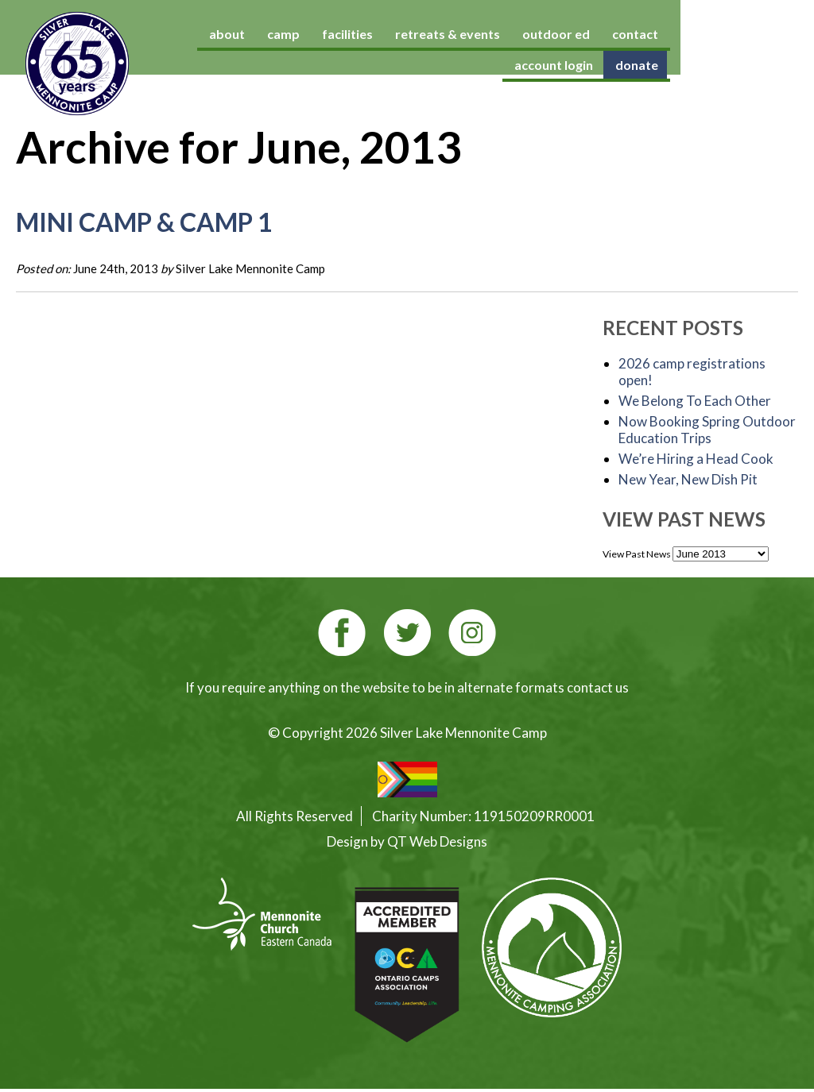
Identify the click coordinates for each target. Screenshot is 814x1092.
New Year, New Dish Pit (688, 479)
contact (665, 33)
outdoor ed (586, 33)
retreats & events (477, 33)
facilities (377, 33)
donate (767, 64)
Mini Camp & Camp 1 (144, 221)
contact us (598, 687)
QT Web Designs (437, 841)
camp (313, 33)
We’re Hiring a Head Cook (695, 458)
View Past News (637, 554)
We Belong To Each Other (694, 400)
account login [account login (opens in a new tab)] (750, 33)
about (257, 33)
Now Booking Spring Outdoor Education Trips (707, 429)
